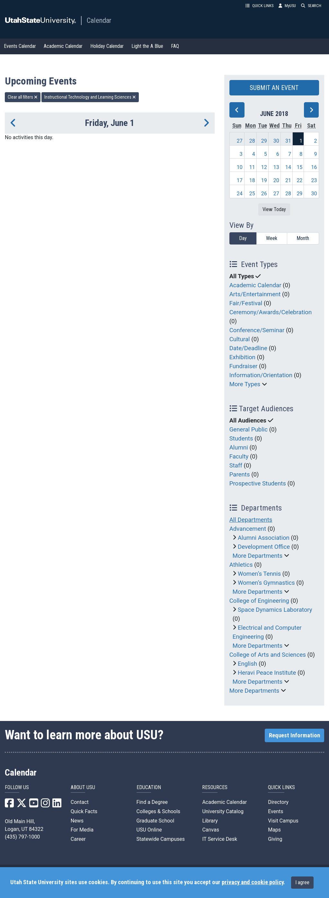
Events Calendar (20, 46)
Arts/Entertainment (255, 294)
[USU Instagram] (45, 805)
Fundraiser (243, 366)
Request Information (294, 735)
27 (240, 141)
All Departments (250, 519)
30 (276, 141)
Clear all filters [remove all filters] (23, 97)
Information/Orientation (260, 375)
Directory (278, 802)
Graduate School (155, 821)
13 (276, 167)
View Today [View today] (274, 209)
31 (288, 141)
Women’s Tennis (259, 573)
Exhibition (242, 357)
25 (252, 194)
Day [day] (243, 238)
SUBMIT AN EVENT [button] (274, 88)
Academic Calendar (63, 46)
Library (210, 821)
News (77, 821)
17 (240, 180)
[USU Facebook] (9, 805)
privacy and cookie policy (252, 882)
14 (288, 167)
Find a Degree (152, 802)
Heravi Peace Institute (267, 672)
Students (241, 438)
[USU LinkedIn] (56, 805)
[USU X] (21, 805)
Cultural (239, 339)
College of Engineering (259, 600)
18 (252, 180)
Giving (275, 839)
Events (275, 811)
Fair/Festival (245, 303)
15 (299, 167)
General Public (248, 429)
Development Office (264, 546)
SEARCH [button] (311, 5)
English (247, 663)
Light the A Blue (147, 46)
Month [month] (303, 238)
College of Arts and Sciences (267, 654)
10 (240, 167)
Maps (274, 830)
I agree (302, 882)
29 (264, 141)
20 (276, 180)
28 (252, 141)
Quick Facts (84, 811)
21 (288, 180)
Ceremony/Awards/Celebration (270, 312)
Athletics (241, 564)
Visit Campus (283, 821)
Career (78, 839)
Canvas (210, 830)
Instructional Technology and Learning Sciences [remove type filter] (90, 97)
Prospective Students (257, 483)
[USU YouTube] (33, 805)
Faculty (239, 456)
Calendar (99, 20)
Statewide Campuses (161, 839)
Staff (235, 465)
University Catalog (223, 811)
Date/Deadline (248, 348)
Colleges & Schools (159, 811)
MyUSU (287, 5)
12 (264, 167)
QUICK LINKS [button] (259, 5)
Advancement (247, 528)
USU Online (149, 830)
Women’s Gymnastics (266, 582)
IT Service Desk (219, 839)
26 (264, 194)
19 (264, 180)
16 (314, 167)
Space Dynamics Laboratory (275, 609)
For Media (82, 830)
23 (314, 180)
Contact (80, 802)
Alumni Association (263, 537)
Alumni (238, 447)
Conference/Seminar (257, 330)
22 (299, 180)
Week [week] (271, 238)
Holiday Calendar (107, 46)
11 (252, 167)
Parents (239, 474)
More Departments (258, 555)
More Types (245, 384)
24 (240, 194)
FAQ (175, 46)
